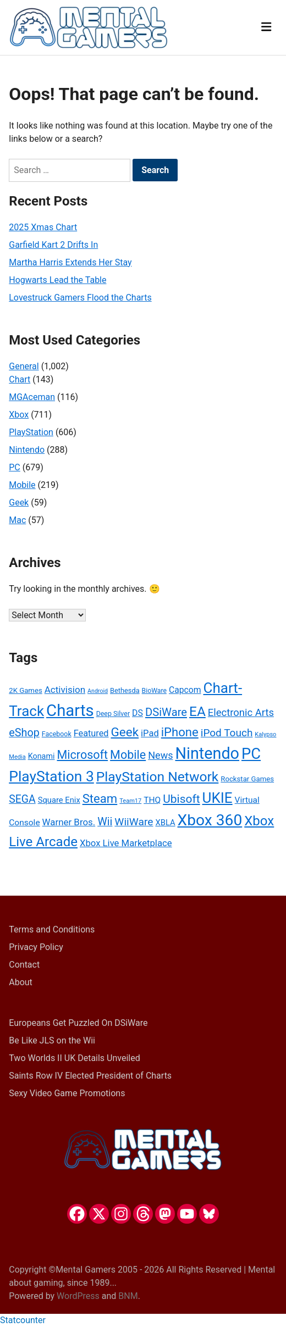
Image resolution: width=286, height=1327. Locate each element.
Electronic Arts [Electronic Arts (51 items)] (241, 713)
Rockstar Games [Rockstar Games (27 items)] (247, 779)
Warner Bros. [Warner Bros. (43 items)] (69, 822)
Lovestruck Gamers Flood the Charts (80, 297)
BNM (128, 1296)
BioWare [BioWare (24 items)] (154, 691)
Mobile (22, 485)
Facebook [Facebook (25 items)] (57, 734)
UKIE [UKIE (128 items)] (217, 798)
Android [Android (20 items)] (97, 691)
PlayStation (31, 432)
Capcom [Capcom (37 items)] (185, 690)
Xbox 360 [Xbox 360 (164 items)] (210, 820)
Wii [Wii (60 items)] (104, 821)
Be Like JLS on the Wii (52, 1040)
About (20, 982)
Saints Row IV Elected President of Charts (90, 1075)
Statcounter (23, 1320)
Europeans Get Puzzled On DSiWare (78, 1023)
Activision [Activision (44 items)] (65, 689)
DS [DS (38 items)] (137, 713)
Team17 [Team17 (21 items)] (130, 800)
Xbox (19, 414)
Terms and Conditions (52, 929)
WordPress (78, 1296)
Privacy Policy (36, 947)
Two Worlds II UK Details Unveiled (74, 1058)
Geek (19, 502)
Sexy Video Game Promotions (67, 1093)
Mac (17, 520)
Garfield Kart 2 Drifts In (53, 245)
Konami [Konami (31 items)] (41, 756)
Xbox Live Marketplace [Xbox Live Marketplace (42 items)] (126, 843)
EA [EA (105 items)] (197, 711)
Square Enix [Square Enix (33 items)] (59, 800)
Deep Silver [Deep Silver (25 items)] (113, 713)
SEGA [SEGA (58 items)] (22, 799)
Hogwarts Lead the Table (57, 280)
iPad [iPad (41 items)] (150, 733)
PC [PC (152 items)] (251, 754)
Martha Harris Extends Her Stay (70, 262)
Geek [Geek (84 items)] (125, 732)
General (23, 366)
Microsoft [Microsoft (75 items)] (82, 755)
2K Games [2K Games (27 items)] (25, 690)
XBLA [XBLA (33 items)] (165, 823)
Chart (19, 379)
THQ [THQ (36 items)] (152, 800)
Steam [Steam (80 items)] (100, 798)
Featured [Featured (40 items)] (91, 733)
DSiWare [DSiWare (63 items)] (166, 712)
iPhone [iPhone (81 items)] (180, 732)
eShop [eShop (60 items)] (24, 732)
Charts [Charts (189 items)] (70, 710)
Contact (24, 964)
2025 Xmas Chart (43, 227)
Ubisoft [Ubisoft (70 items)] (181, 799)
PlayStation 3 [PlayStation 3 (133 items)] (51, 776)
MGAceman (32, 397)
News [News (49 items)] (160, 755)
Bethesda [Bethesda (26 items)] (125, 690)
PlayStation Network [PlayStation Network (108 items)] (157, 777)
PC (14, 467)
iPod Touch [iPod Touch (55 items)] (227, 732)
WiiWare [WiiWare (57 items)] (133, 821)
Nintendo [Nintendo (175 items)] (207, 753)
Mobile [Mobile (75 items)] (128, 755)
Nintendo (27, 450)
